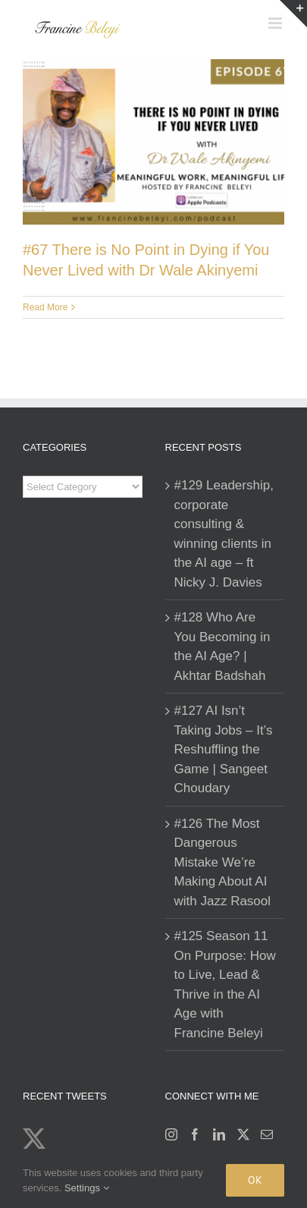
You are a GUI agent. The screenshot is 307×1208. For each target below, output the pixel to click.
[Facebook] (195, 1134)
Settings (86, 1188)
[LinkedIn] (219, 1134)
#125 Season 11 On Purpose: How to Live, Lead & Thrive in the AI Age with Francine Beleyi (225, 984)
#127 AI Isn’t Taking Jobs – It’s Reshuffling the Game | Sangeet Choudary (223, 749)
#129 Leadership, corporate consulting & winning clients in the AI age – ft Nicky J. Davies (224, 534)
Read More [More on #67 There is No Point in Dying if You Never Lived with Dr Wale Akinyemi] (45, 307)
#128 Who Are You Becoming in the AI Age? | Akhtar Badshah (222, 646)
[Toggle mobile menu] (276, 23)
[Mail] (267, 1134)
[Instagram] (171, 1134)
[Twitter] (243, 1134)
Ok (255, 1180)
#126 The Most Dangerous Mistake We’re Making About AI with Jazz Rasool (222, 862)
